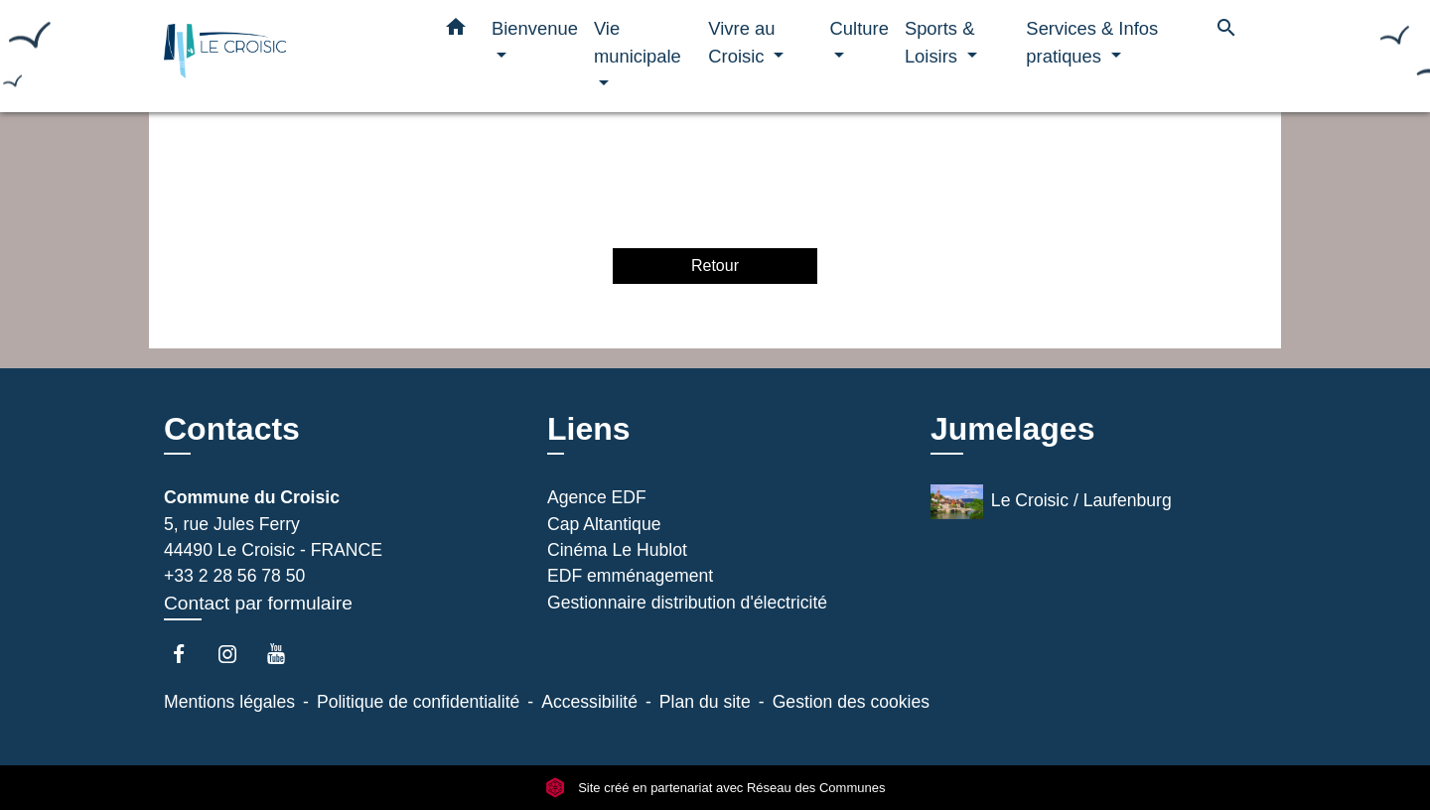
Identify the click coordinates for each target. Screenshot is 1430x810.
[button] (456, 31)
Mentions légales (229, 702)
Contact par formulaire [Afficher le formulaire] (258, 603)
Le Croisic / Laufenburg (1051, 501)
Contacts (232, 429)
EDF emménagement (630, 576)
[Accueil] (288, 56)
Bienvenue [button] (535, 28)
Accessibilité (589, 702)
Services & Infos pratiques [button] (1092, 42)
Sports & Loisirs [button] (940, 42)
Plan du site (705, 702)
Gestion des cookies (851, 702)
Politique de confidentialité (418, 702)
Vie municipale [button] (637, 42)
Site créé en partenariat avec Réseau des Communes (715, 787)
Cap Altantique (603, 524)
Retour (715, 265)
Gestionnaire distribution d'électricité (687, 602)
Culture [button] (859, 28)
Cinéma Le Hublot (617, 550)
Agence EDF (596, 497)
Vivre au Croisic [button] (741, 42)
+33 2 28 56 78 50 (234, 576)
